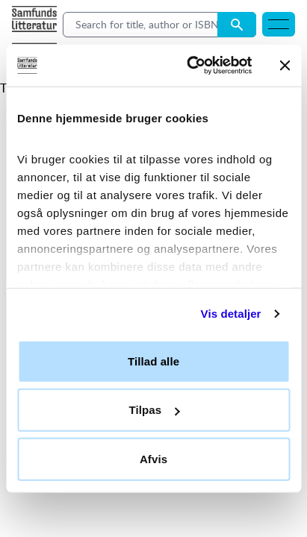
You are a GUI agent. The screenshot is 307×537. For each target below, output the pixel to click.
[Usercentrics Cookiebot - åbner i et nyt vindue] (190, 65)
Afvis (153, 458)
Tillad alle (153, 360)
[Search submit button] (236, 24)
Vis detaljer (231, 313)
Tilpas (153, 409)
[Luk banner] (284, 65)
